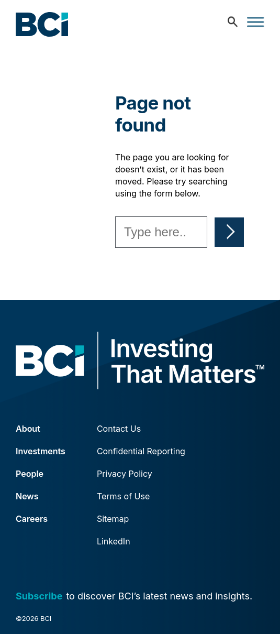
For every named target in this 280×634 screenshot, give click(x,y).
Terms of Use (123, 496)
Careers (32, 518)
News (27, 496)
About (28, 428)
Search (229, 232)
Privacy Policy (124, 473)
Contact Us (119, 428)
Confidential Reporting (141, 451)
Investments (40, 451)
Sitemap (113, 518)
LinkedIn (113, 541)
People (29, 473)
